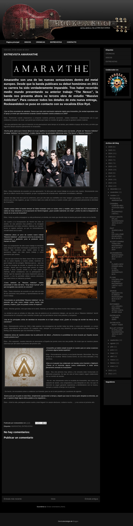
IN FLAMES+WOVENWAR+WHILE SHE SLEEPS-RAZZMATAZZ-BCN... (116, 268)
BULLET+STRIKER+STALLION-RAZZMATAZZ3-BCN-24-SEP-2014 (116, 332)
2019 (110, 170)
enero (112, 366)
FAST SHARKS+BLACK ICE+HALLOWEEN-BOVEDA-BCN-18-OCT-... (117, 233)
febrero (113, 363)
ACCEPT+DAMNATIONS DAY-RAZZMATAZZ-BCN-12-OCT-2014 (117, 245)
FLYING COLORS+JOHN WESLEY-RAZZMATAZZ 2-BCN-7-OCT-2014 (116, 282)
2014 (110, 186)
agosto (113, 343)
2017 (110, 176)
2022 (110, 160)
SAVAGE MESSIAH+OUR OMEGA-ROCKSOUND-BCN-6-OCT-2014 (116, 296)
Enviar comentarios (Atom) (56, 507)
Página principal (12, 42)
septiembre (114, 340)
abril (112, 356)
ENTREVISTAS (56, 42)
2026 (110, 147)
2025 (110, 150)
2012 (110, 374)
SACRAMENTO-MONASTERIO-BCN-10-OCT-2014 (117, 256)
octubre (113, 195)
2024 (110, 153)
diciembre (114, 189)
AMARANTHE (16, 426)
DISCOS (27, 42)
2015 (110, 183)
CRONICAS (40, 42)
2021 (110, 163)
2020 (110, 166)
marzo (112, 360)
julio (112, 347)
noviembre (114, 192)
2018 (110, 173)
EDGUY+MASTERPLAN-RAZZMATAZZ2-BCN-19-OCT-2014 (116, 221)
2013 (110, 370)
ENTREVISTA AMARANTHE (116, 199)
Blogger (75, 521)
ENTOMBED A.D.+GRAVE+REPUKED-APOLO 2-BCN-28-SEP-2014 (117, 308)
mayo (112, 353)
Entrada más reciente (13, 499)
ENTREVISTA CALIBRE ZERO (115, 318)
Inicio (53, 499)
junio (112, 350)
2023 (110, 157)
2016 (110, 179)
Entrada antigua (91, 499)
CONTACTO (71, 42)
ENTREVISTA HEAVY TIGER (116, 324)
